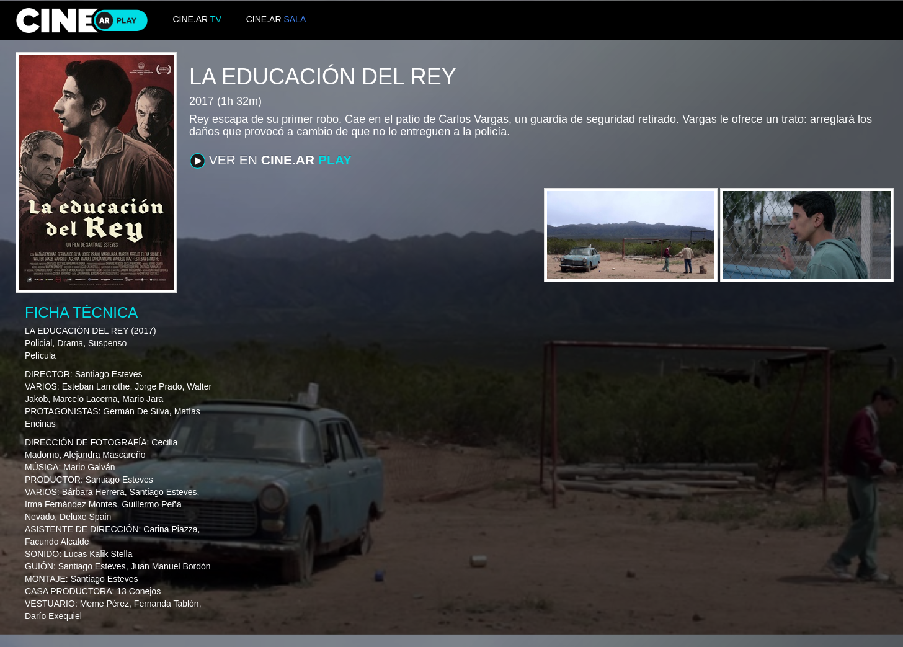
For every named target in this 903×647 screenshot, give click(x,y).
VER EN (271, 161)
